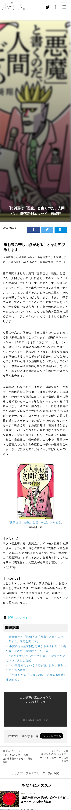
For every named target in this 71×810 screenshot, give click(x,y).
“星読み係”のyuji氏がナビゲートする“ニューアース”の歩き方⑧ (54, 758)
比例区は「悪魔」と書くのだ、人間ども (35, 522)
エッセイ (22, 617)
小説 (10, 617)
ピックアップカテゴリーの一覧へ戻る (35, 773)
